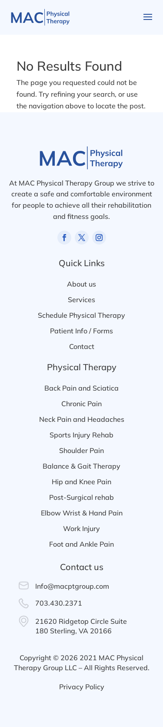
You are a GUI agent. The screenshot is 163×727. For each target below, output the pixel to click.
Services (81, 299)
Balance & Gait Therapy (81, 466)
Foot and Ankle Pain (81, 544)
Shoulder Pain (81, 450)
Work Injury (81, 528)
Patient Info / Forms (81, 330)
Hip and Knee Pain (81, 481)
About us (81, 284)
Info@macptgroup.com (72, 586)
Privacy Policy (81, 686)
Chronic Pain (81, 403)
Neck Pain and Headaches (81, 419)
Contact (81, 346)
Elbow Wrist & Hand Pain (82, 513)
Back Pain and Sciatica (81, 388)
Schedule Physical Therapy (81, 315)
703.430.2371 (58, 603)
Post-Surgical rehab (81, 497)
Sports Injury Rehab (81, 434)
